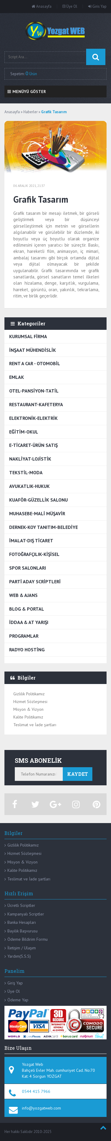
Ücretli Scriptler (21, 905)
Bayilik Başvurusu (22, 931)
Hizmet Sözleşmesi (30, 701)
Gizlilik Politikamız (29, 693)
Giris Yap (97, 6)
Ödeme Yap (17, 1000)
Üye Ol (69, 6)
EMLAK (16, 377)
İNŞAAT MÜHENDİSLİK (32, 350)
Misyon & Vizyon (28, 709)
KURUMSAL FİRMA (28, 336)
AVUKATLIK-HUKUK (29, 486)
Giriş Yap (15, 983)
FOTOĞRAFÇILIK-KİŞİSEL (34, 554)
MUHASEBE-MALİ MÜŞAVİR (37, 513)
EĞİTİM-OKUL (23, 432)
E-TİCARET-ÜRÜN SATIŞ (33, 445)
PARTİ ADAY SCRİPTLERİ (35, 581)
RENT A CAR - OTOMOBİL (34, 363)
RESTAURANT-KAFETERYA (36, 404)
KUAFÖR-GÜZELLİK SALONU (38, 500)
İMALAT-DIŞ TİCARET (31, 540)
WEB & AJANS (23, 595)
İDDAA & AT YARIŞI (28, 622)
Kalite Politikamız (28, 717)
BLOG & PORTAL (26, 609)
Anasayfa (42, 6)
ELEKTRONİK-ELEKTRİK (33, 418)
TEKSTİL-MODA (26, 472)
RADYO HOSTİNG (27, 650)
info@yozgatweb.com (41, 1108)
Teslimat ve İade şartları (34, 724)
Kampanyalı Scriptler (25, 914)
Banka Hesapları (21, 922)
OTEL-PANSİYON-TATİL (34, 391)
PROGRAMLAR (23, 636)
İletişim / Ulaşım (21, 948)
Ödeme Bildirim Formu (27, 939)
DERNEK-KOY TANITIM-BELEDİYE (43, 527)
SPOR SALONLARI (27, 568)
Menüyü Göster (26, 91)
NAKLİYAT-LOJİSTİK (30, 459)
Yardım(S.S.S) (19, 956)
